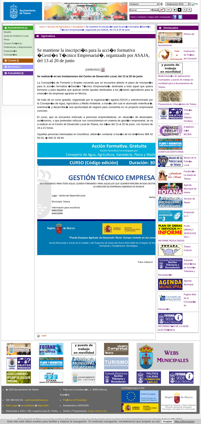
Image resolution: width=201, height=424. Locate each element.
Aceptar (167, 421)
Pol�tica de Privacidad (74, 400)
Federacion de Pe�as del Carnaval (190, 55)
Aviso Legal (11, 405)
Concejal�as (10, 54)
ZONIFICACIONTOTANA (171, 152)
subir (41, 335)
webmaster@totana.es (36, 400)
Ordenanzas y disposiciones (18, 47)
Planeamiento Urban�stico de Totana (177, 104)
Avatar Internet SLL (97, 411)
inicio (133, 17)
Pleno (7, 39)
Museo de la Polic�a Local (190, 161)
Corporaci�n (10, 51)
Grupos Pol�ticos (13, 43)
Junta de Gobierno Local (16, 36)
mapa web (153, 17)
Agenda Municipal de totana (190, 189)
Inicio (42, 26)
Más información (184, 421)
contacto (142, 17)
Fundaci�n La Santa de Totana (190, 175)
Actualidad (78, 26)
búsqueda (165, 17)
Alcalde (7, 32)
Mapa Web (43, 405)
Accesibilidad (27, 405)
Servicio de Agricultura (58, 26)
